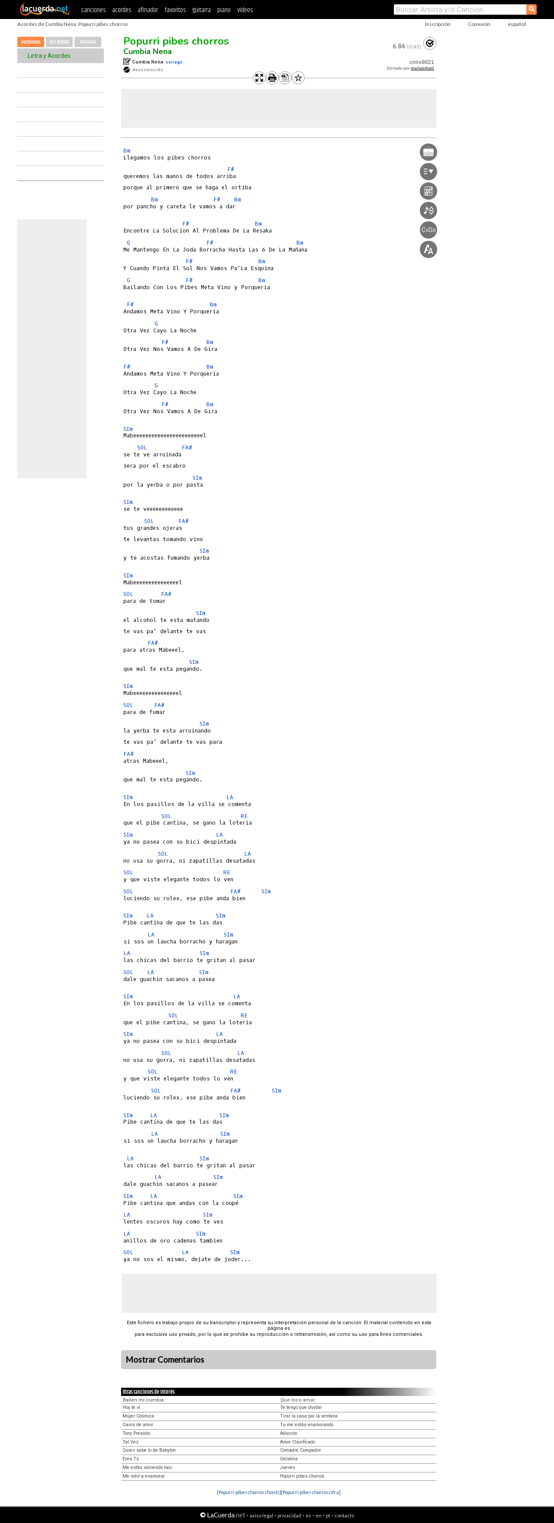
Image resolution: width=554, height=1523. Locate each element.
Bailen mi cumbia (143, 1400)
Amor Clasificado (297, 1442)
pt (328, 1515)
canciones (93, 10)
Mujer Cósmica (138, 1416)
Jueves (287, 1467)
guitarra (201, 10)
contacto (344, 1515)
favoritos (175, 10)
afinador (148, 10)
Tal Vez (130, 1442)
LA (229, 797)
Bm (126, 150)
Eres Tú (130, 1459)
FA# (187, 447)
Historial (88, 42)
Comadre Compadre (300, 1450)
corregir (174, 62)
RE (244, 816)
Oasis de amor (137, 1424)
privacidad (289, 1515)
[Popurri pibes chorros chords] (249, 1492)
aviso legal (261, 1515)
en (319, 1515)
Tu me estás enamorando (306, 1424)
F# (230, 169)
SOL (142, 447)
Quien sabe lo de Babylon (149, 1450)
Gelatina (289, 1459)
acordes (121, 10)
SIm (128, 429)
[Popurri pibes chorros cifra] (311, 1492)
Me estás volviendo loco (147, 1467)
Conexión (479, 24)
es (308, 1515)
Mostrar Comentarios (165, 1359)
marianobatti (422, 68)
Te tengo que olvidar (301, 1407)
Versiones (30, 42)
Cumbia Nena (147, 51)
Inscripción (438, 24)
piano (224, 10)
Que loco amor (297, 1400)
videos (245, 10)
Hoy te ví (131, 1407)
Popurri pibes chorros (176, 41)
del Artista (59, 42)
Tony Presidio (136, 1433)
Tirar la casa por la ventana (309, 1416)
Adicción (288, 1433)
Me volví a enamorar (143, 1476)
